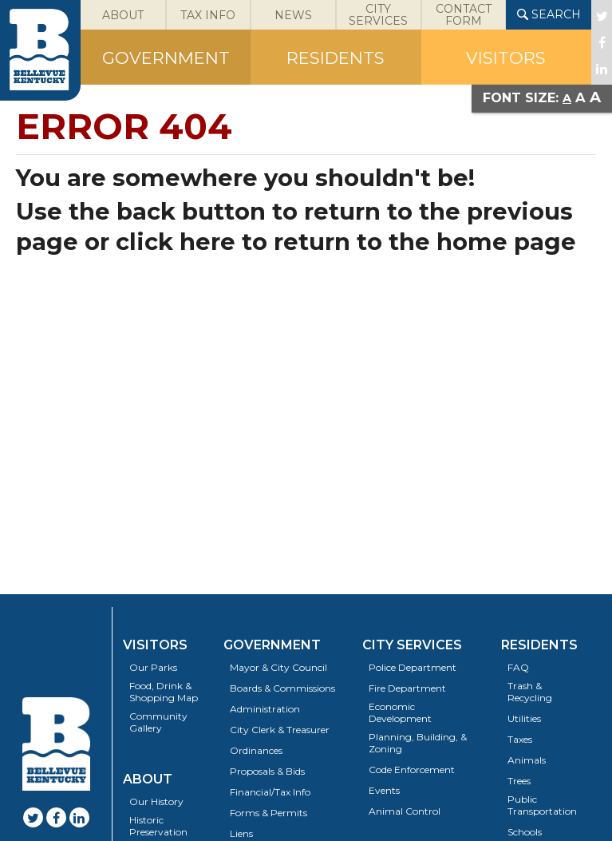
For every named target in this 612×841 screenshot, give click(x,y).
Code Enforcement (412, 770)
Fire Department (407, 688)
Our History (156, 801)
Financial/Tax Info (270, 792)
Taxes (519, 739)
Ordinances (256, 750)
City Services (412, 645)
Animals (526, 760)
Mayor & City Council (278, 667)
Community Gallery (158, 722)
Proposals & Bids (267, 771)
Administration (265, 709)
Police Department (412, 667)
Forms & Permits (268, 813)
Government (272, 645)
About (147, 779)
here (207, 242)
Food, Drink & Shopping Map (163, 692)
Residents (539, 645)
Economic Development (400, 712)
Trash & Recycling (529, 692)
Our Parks (153, 667)
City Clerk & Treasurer (280, 730)
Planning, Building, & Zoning (418, 743)
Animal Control (404, 811)
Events (384, 790)
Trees (519, 781)
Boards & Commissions (282, 688)
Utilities (524, 718)
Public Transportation (542, 805)
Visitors (155, 645)
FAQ (518, 667)
